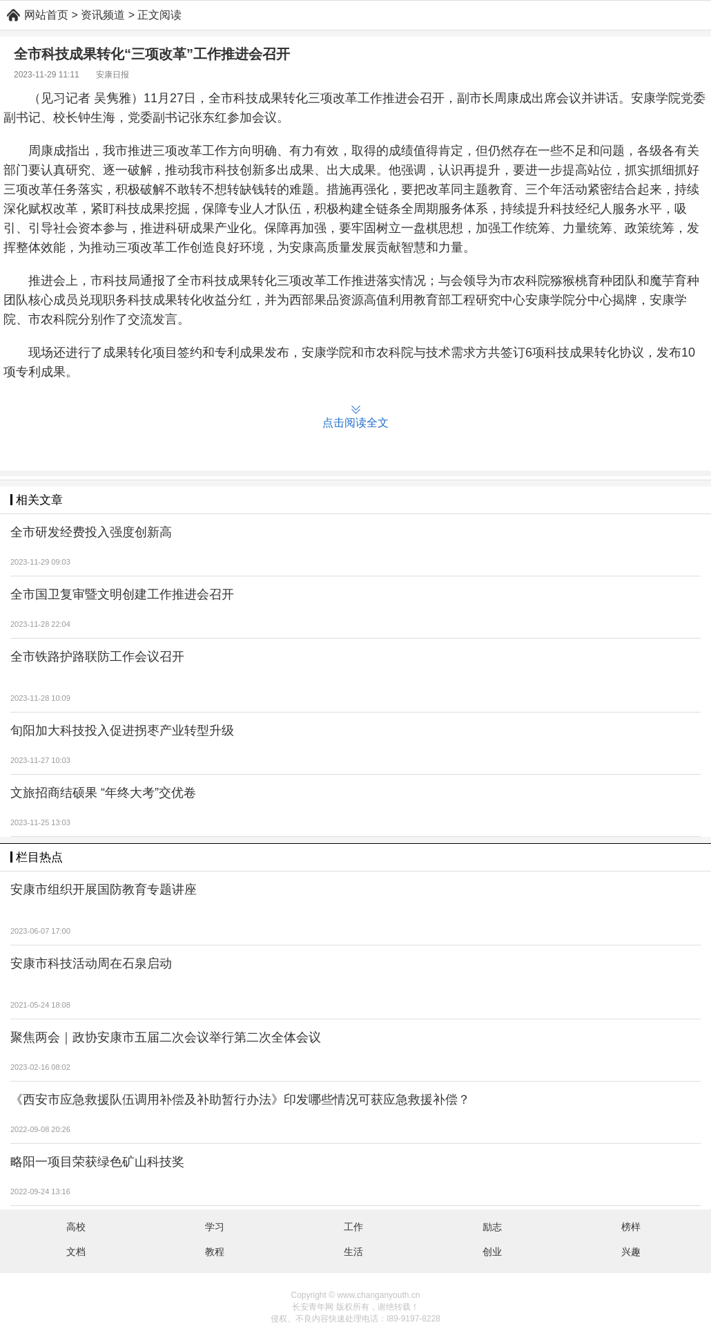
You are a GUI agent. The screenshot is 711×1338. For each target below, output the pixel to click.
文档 (76, 1251)
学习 (214, 1226)
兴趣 (631, 1251)
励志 (492, 1226)
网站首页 (46, 15)
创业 (492, 1251)
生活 (353, 1251)
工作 (353, 1226)
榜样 (631, 1226)
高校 (76, 1226)
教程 (214, 1251)
